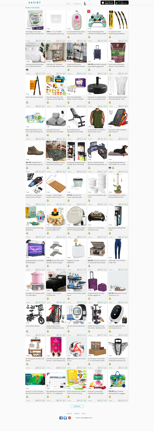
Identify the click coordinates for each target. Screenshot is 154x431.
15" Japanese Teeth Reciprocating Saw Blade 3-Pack (117, 33)
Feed (83, 413)
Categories (77, 3)
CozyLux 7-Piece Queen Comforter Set (53, 294)
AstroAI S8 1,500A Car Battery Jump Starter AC (117, 131)
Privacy (77, 413)
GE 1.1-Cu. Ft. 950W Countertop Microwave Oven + (55, 34)
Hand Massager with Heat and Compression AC (117, 327)
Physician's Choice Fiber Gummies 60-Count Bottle (96, 392)
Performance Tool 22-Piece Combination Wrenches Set (117, 360)
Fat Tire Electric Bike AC (33, 326)
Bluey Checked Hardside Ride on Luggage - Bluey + (117, 393)
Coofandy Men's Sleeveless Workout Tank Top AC (96, 131)
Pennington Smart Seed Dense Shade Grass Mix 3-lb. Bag (35, 33)
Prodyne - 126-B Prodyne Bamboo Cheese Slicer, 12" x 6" (55, 197)
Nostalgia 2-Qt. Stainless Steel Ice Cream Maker (35, 294)
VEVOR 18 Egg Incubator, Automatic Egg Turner (53, 229)
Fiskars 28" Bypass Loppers (34, 97)
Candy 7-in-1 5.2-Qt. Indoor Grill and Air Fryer (96, 229)
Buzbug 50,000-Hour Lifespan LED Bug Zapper (35, 261)
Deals (68, 3)
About (69, 413)
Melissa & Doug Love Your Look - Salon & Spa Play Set (34, 131)
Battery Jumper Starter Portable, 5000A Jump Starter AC (55, 328)
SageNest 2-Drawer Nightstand (73, 261)
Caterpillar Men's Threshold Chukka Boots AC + (34, 164)
